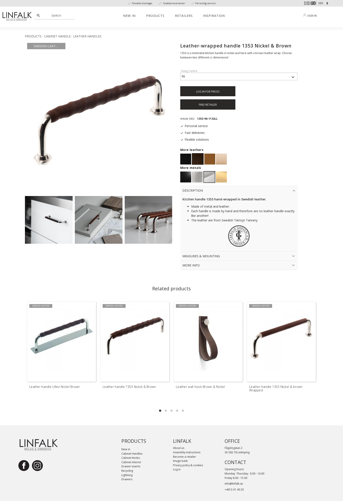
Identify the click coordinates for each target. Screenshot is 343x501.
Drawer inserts (130, 466)
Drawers (126, 479)
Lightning (127, 475)
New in (125, 449)
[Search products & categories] (57, 15)
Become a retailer (184, 457)
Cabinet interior (131, 462)
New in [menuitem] (129, 16)
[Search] (38, 15)
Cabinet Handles (131, 453)
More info (191, 265)
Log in (176, 469)
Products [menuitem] (155, 16)
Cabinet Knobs (130, 458)
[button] (160, 411)
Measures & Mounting (201, 256)
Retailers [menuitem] (184, 16)
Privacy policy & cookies (188, 465)
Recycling (127, 471)
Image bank (180, 461)
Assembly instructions (186, 452)
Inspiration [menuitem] (214, 16)
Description (192, 190)
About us (178, 448)
